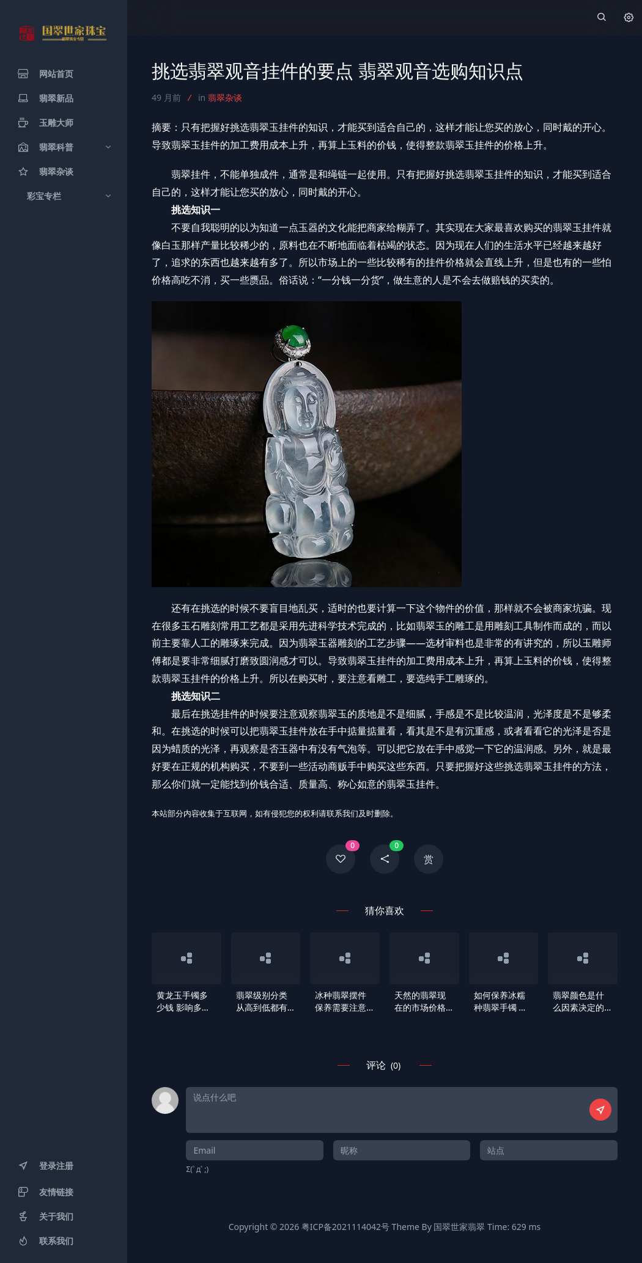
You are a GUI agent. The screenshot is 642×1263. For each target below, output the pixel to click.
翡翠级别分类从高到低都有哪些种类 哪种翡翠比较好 (263, 1001)
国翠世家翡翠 (459, 1226)
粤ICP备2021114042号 (345, 1226)
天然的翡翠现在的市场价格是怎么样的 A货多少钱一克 (424, 1001)
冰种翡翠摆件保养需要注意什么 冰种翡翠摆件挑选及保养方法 (342, 1001)
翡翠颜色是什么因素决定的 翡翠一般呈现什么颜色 (578, 1001)
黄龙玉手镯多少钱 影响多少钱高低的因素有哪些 (183, 1001)
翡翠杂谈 (225, 97)
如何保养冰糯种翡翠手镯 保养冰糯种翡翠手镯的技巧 (501, 1001)
